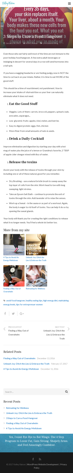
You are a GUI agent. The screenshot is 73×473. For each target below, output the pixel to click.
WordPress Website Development (43, 464)
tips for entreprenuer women (29, 304)
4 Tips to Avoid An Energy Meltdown (11, 258)
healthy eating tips (34, 300)
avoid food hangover (15, 300)
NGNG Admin (31, 43)
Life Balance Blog (50, 43)
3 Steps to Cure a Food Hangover (22, 418)
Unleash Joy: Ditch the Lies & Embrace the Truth (36, 258)
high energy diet (50, 300)
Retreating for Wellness (35, 288)
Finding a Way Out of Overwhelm (12, 290)
